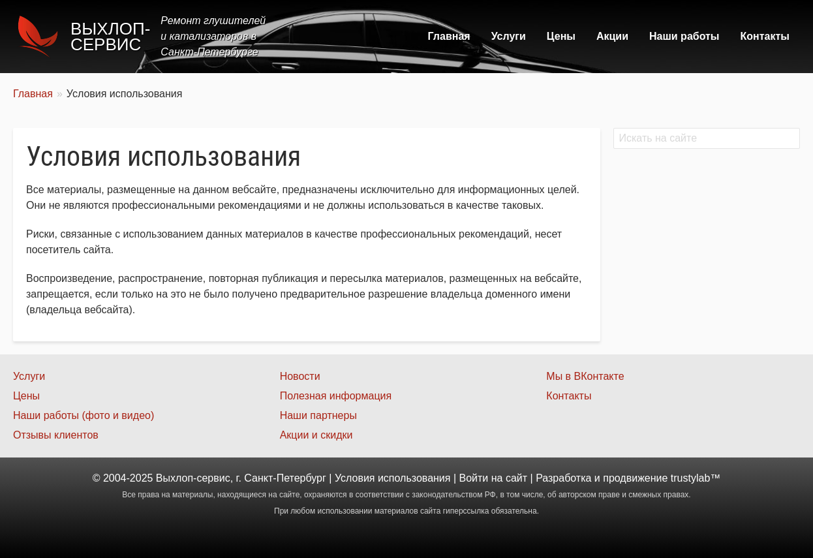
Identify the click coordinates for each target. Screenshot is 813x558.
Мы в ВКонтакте (585, 376)
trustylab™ (695, 478)
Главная (449, 36)
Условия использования (393, 478)
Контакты (765, 36)
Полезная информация (336, 395)
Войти (474, 478)
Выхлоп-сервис (110, 36)
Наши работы (684, 36)
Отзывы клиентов (56, 435)
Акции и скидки (316, 435)
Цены (561, 36)
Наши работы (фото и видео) (83, 415)
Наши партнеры (318, 415)
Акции (612, 36)
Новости (300, 376)
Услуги (508, 36)
